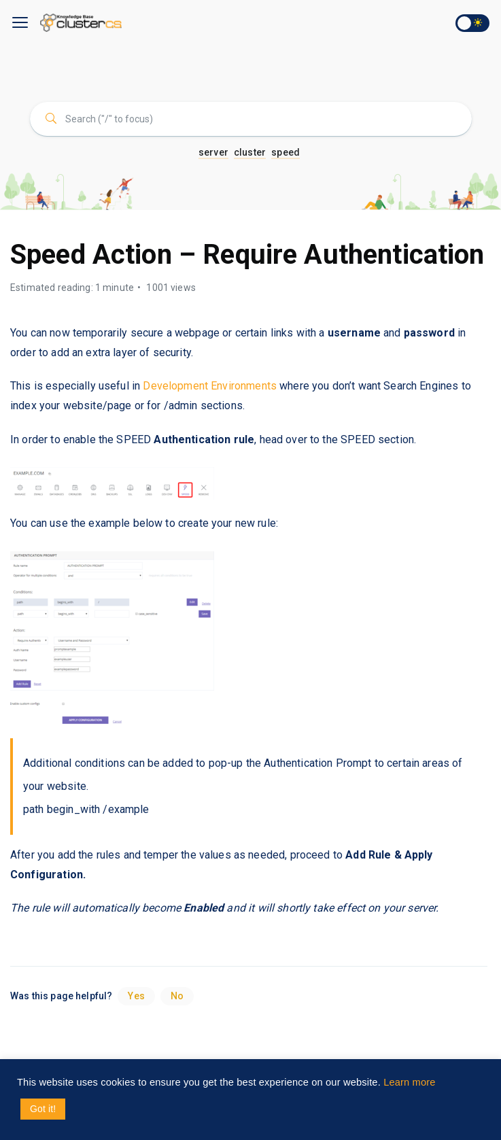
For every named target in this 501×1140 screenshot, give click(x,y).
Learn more (409, 1082)
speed (285, 152)
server (213, 152)
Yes (136, 995)
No (177, 995)
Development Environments (210, 385)
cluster (250, 152)
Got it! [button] (43, 1108)
